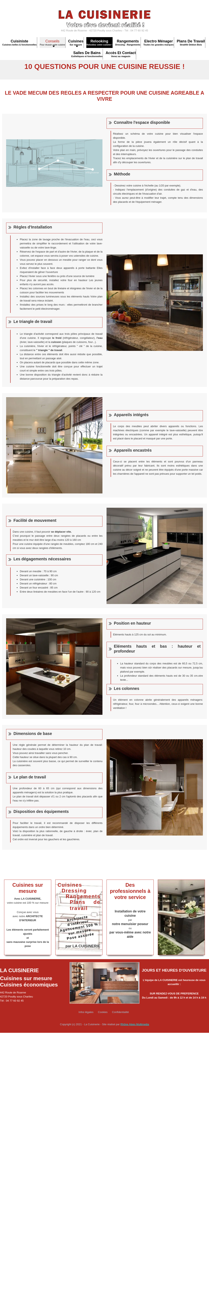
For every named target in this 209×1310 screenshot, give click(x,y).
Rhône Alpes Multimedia (134, 1024)
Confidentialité (120, 1012)
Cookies (103, 1012)
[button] (76, 42)
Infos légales (86, 1012)
